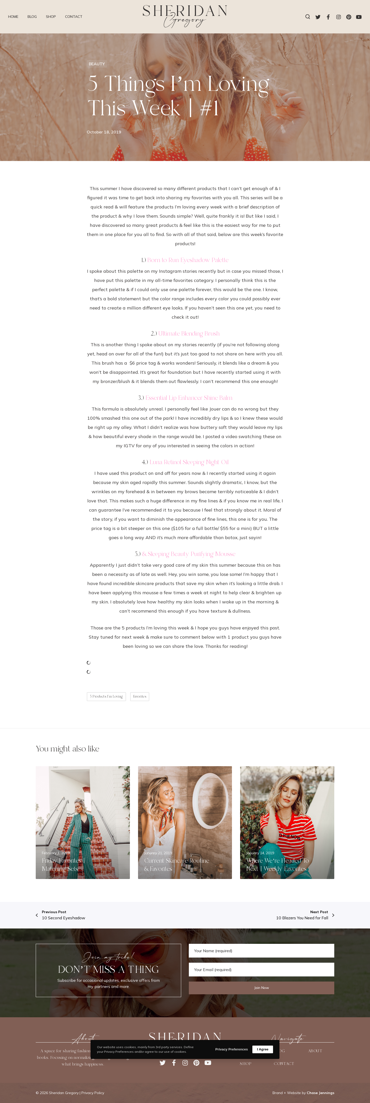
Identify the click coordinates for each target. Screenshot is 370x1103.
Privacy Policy (92, 1092)
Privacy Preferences (231, 1049)
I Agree (262, 1049)
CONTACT (284, 1064)
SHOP (245, 1064)
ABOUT (315, 1051)
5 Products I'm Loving (106, 696)
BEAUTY (97, 63)
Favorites (139, 696)
